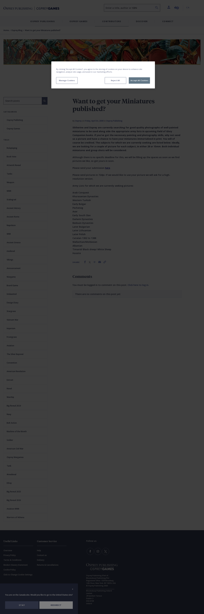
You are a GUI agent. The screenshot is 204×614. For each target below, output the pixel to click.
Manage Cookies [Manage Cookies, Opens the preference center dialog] (67, 80)
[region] (103, 74)
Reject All (115, 80)
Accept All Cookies (139, 80)
